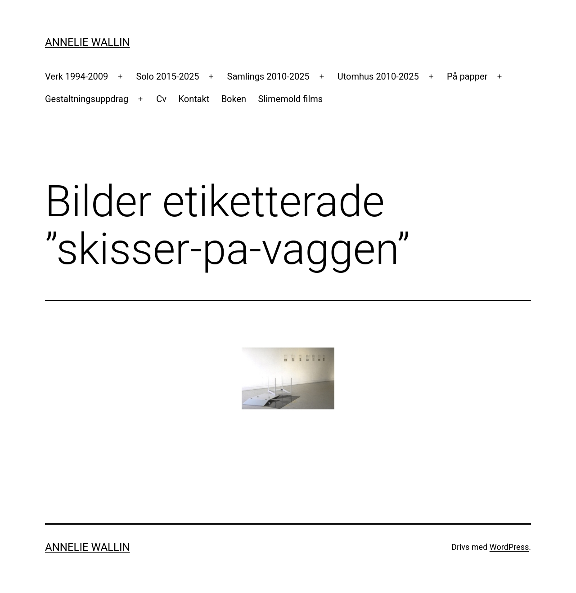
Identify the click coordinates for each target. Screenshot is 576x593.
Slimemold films (290, 99)
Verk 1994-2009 (76, 76)
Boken (233, 99)
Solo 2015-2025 (167, 76)
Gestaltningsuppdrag (86, 99)
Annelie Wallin (87, 42)
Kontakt (193, 99)
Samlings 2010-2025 (268, 76)
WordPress (509, 547)
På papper (467, 76)
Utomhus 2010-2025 (378, 76)
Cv (161, 99)
